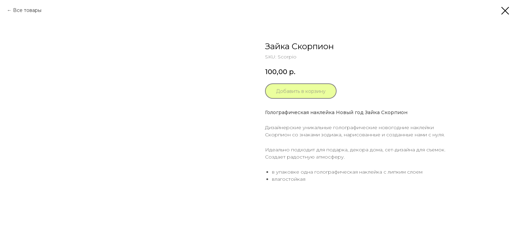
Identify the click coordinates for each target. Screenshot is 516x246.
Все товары (27, 10)
